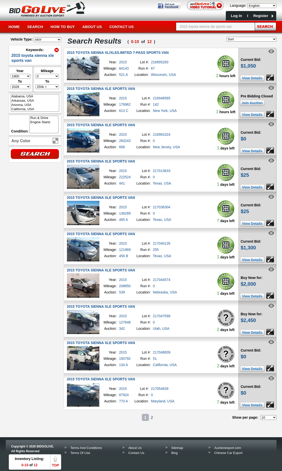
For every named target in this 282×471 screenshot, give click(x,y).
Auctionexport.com (227, 448)
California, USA (35, 109)
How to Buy (62, 27)
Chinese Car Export (228, 453)
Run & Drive (44, 118)
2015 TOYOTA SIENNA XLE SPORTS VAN (101, 89)
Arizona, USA (35, 105)
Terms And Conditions (86, 448)
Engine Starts (44, 122)
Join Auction (252, 103)
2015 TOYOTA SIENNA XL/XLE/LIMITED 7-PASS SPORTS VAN (118, 53)
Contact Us (121, 27)
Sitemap (177, 448)
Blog (174, 453)
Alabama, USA (35, 96)
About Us (92, 27)
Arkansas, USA (35, 101)
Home (14, 27)
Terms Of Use (80, 453)
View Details (252, 78)
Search (35, 27)
